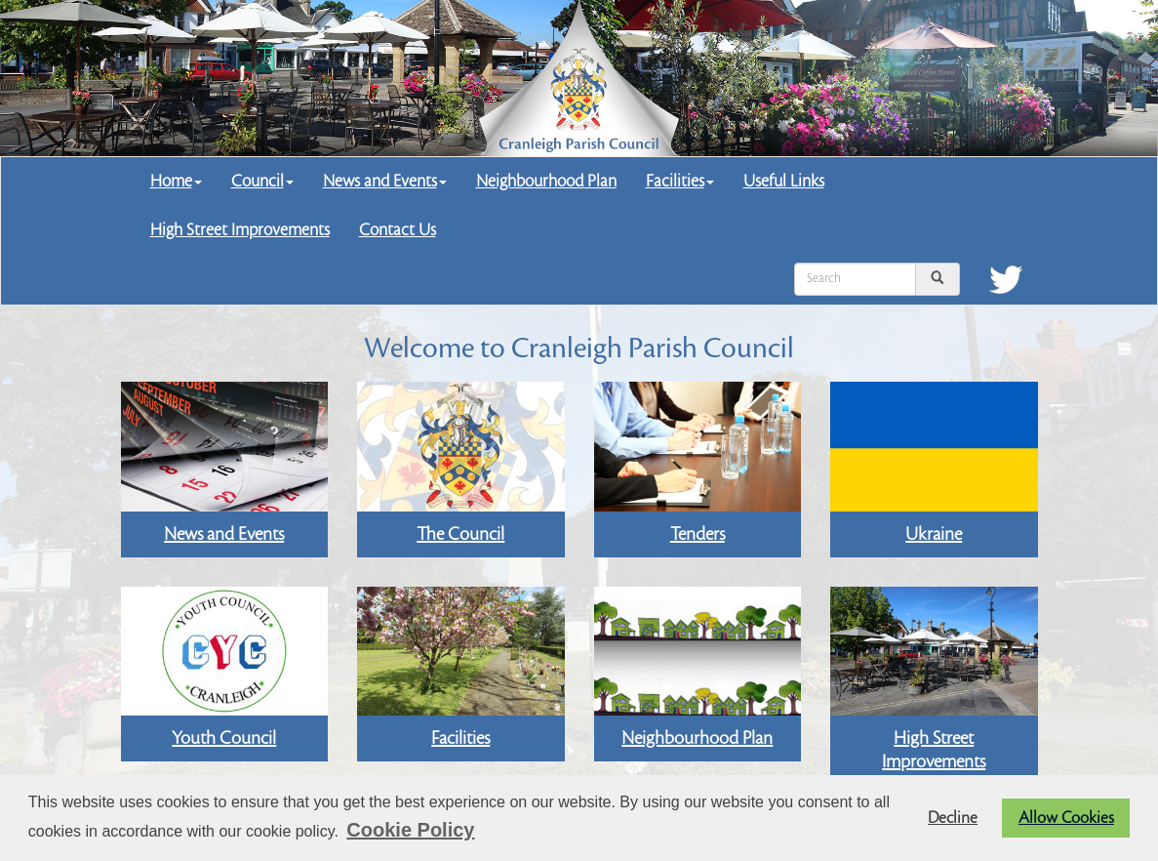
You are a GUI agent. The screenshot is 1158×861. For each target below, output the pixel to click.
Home (176, 181)
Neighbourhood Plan (546, 181)
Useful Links (783, 181)
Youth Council (224, 738)
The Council (460, 534)
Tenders (697, 534)
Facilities (680, 181)
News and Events (385, 181)
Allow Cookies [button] (1066, 818)
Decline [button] (953, 818)
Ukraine (933, 534)
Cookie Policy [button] (410, 829)
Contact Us (397, 230)
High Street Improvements (240, 230)
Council (262, 181)
